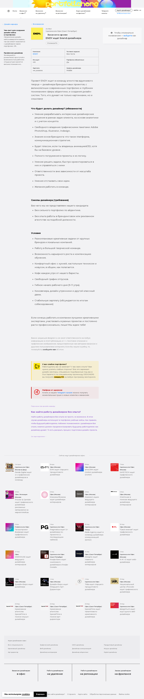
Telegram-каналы (105, 12)
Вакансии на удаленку (41, 12)
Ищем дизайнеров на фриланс (83, 12)
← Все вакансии (37, 24)
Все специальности (15, 645)
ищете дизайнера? (124, 10)
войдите (128, 36)
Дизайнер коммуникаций (81, 648)
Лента (14, 11)
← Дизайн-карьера (10, 24)
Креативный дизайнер (16, 648)
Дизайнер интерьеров (48, 652)
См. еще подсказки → (38, 436)
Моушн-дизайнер (110, 648)
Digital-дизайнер (110, 652)
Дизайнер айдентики (80, 652)
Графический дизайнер (49, 645)
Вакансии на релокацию (61, 12)
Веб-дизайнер (45, 648)
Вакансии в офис (23, 12)
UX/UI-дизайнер (78, 645)
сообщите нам (49, 349)
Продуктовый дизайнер (113, 645)
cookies (26, 694)
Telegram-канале (64, 393)
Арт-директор (13, 652)
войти (136, 10)
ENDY (35, 54)
